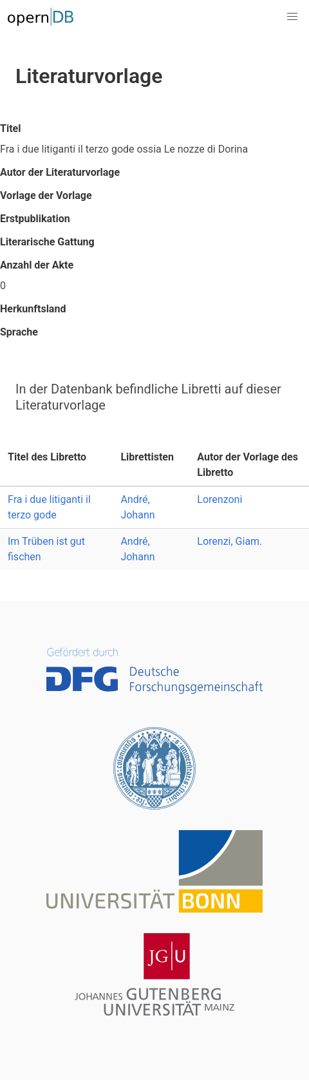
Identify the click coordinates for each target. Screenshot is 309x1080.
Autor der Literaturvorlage (60, 172)
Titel (10, 128)
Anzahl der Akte (36, 265)
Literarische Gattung (47, 242)
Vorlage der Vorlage (46, 195)
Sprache (19, 332)
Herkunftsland (33, 309)
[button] (292, 16)
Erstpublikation (35, 219)
